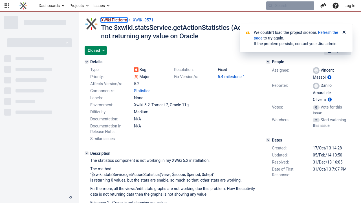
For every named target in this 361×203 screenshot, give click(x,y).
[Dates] (268, 140)
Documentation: (104, 119)
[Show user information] (329, 77)
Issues (99, 5)
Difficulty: (98, 112)
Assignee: (280, 70)
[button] (7, 5)
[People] (268, 62)
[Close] (344, 32)
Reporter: (280, 85)
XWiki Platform (114, 20)
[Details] (87, 62)
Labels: (96, 98)
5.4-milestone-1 (231, 76)
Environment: (101, 105)
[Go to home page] (23, 5)
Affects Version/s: (106, 83)
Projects (76, 5)
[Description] (87, 153)
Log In (350, 5)
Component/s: (102, 91)
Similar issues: (103, 138)
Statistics (142, 91)
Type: (95, 69)
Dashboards (49, 5)
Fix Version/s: (186, 76)
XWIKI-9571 (143, 20)
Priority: (97, 76)
